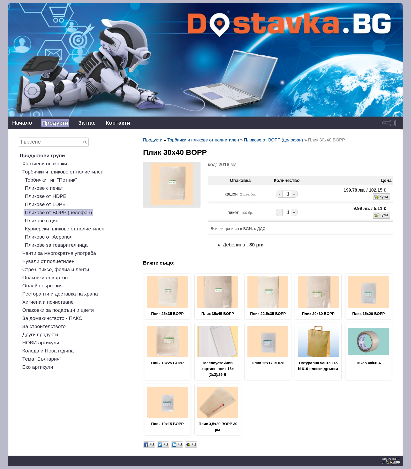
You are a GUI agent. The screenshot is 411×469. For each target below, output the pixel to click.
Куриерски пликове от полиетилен (64, 228)
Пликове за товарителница (56, 245)
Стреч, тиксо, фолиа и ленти (55, 269)
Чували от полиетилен (48, 261)
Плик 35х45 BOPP (217, 314)
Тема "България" (41, 359)
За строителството (44, 326)
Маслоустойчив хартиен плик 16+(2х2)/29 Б (218, 369)
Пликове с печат (44, 188)
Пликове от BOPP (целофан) (58, 212)
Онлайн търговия (42, 285)
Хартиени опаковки (44, 163)
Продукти (55, 123)
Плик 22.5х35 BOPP (268, 314)
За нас (87, 123)
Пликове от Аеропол (49, 237)
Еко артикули (37, 367)
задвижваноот (391, 460)
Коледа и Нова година (48, 351)
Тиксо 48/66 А (368, 363)
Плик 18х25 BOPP (167, 363)
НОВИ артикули (40, 342)
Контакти (118, 123)
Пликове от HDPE (45, 196)
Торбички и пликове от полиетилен (63, 172)
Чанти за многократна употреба (59, 253)
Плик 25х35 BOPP (167, 314)
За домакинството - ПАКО (52, 318)
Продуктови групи (42, 155)
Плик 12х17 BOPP (268, 363)
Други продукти (40, 334)
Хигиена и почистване (48, 302)
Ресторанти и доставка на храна (60, 294)
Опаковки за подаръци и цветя (58, 310)
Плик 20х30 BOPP (318, 314)
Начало (22, 123)
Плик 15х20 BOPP (368, 314)
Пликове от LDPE (45, 204)
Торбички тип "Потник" (51, 180)
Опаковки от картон (45, 277)
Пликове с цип (41, 220)
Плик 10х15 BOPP (167, 424)
